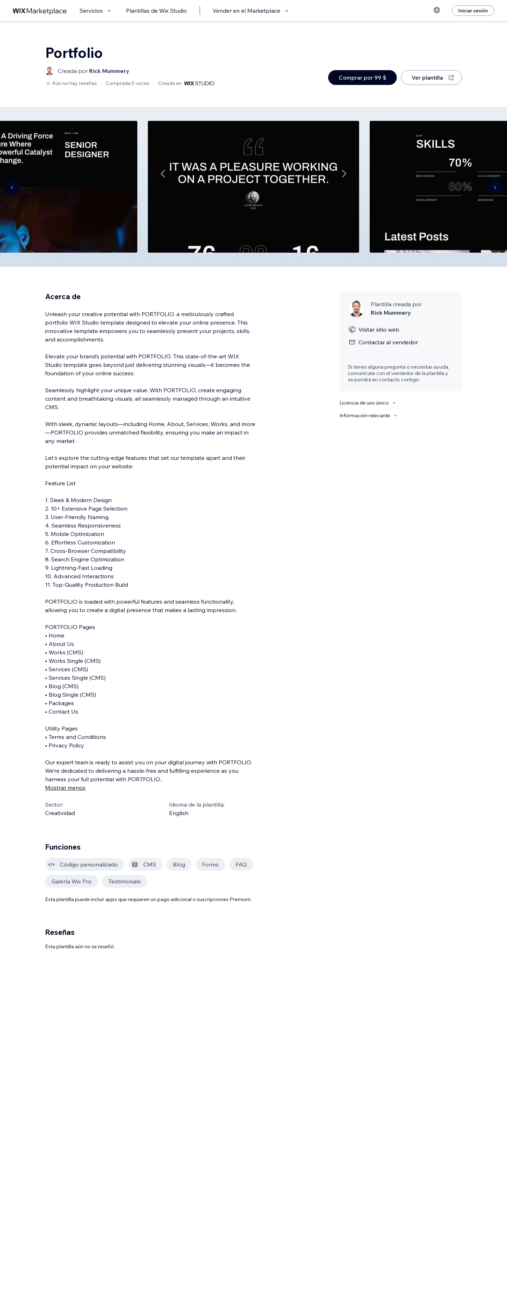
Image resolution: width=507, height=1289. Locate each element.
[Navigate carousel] (11, 187)
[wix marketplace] (40, 11)
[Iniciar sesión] (473, 10)
